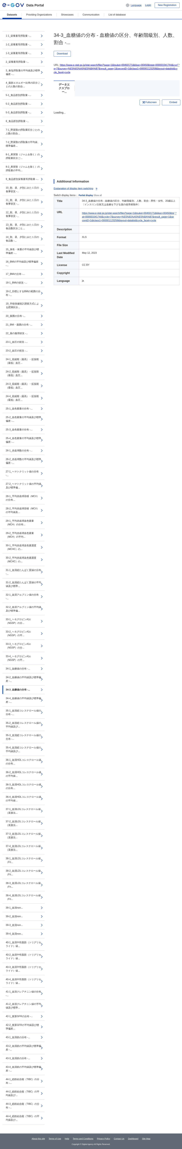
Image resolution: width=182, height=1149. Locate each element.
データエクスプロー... (64, 88)
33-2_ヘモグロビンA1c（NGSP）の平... (18, 633)
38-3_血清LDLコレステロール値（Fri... (23, 885)
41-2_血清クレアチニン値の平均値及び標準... (23, 1006)
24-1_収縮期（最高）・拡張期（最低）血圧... (22, 361)
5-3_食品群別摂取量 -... (18, 112)
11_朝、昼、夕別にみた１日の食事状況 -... (22, 202)
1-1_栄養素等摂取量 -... (18, 36)
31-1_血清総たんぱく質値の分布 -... (23, 572)
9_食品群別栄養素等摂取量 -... (22, 179)
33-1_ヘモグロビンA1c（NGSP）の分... (18, 621)
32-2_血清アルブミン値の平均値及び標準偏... (23, 609)
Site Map (146, 1138)
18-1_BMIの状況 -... (16, 282)
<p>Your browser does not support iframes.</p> (117, 142)
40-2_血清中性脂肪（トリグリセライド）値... (23, 956)
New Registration (167, 5)
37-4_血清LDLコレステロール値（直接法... (23, 848)
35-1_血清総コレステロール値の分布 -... (23, 712)
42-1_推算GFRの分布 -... (19, 1016)
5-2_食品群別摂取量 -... (18, 104)
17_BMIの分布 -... (15, 274)
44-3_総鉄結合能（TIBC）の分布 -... (22, 1106)
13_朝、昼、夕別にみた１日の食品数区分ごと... (22, 226)
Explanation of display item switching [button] (76, 188)
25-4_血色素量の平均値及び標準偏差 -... (23, 440)
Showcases (67, 14)
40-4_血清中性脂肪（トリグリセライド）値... (23, 981)
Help (67, 1138)
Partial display (86, 195)
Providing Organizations (39, 14)
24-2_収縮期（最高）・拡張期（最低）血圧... (22, 373)
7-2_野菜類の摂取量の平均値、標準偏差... (23, 144)
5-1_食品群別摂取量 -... (18, 95)
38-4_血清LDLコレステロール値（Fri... (23, 897)
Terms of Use (55, 1138)
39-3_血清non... (14, 925)
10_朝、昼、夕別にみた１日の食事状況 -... (22, 189)
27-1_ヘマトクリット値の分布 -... (22, 473)
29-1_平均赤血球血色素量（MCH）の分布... (20, 523)
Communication (91, 14)
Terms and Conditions (83, 1138)
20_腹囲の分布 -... (15, 316)
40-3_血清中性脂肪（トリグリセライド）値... (23, 969)
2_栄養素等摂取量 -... (17, 62)
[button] (134, 5)
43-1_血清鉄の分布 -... (18, 1037)
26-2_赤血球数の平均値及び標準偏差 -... (23, 461)
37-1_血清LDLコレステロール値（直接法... (23, 811)
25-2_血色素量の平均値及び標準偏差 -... (23, 419)
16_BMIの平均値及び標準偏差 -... (22, 263)
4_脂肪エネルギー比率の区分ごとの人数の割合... (23, 85)
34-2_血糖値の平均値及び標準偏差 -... (23, 679)
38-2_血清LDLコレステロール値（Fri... (23, 872)
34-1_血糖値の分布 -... (18, 668)
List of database (117, 14)
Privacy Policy (103, 1138)
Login (148, 5)
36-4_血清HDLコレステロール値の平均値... (23, 799)
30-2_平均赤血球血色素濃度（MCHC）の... (21, 559)
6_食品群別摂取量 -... (17, 121)
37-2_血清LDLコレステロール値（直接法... (23, 823)
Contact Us (119, 1138)
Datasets (12, 14)
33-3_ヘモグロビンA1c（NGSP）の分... (18, 646)
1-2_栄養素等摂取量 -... (18, 44)
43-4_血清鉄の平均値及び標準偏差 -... (23, 1069)
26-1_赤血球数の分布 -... (19, 450)
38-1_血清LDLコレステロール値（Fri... (23, 860)
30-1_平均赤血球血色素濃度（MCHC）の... (21, 547)
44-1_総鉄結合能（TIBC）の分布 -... (22, 1081)
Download (62, 53)
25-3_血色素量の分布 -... (19, 429)
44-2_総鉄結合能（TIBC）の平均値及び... (22, 1093)
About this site (38, 1138)
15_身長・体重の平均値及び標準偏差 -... (22, 251)
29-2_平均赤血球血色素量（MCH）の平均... (20, 535)
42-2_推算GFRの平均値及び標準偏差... (22, 1027)
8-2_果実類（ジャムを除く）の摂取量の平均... (23, 168)
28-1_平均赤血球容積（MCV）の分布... (22, 498)
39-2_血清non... (14, 916)
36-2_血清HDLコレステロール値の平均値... (23, 774)
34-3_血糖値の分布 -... (18, 689)
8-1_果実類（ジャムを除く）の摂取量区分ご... (23, 156)
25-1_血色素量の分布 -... (19, 408)
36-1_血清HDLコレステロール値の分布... (23, 762)
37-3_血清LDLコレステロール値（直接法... (23, 836)
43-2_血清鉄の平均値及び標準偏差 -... (23, 1048)
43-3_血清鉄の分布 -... (18, 1058)
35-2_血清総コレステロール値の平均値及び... (23, 725)
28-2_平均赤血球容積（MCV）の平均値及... (22, 510)
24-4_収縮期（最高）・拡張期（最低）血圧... (22, 398)
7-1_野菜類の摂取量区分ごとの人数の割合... (23, 132)
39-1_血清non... (14, 907)
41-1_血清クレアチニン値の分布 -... (23, 993)
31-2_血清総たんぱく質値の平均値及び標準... (23, 584)
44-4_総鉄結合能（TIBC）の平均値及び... (22, 1118)
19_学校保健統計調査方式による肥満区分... (22, 305)
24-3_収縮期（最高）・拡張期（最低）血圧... (22, 386)
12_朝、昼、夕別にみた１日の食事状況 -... (22, 214)
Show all (98, 195)
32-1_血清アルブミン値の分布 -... (22, 596)
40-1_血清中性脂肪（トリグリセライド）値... (23, 944)
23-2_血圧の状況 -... (17, 350)
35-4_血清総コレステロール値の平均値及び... (23, 749)
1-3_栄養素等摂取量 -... (18, 53)
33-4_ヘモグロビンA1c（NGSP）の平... (18, 658)
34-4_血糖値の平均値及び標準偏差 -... (23, 700)
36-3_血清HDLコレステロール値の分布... (23, 786)
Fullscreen (150, 102)
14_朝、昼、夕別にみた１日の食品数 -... (22, 239)
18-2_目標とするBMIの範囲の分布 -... (23, 293)
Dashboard (133, 1138)
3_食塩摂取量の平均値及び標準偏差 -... (23, 72)
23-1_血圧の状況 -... (17, 342)
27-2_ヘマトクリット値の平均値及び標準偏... (23, 486)
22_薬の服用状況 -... (17, 333)
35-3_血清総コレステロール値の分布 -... (23, 737)
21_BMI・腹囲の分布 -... (19, 324)
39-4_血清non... (14, 933)
